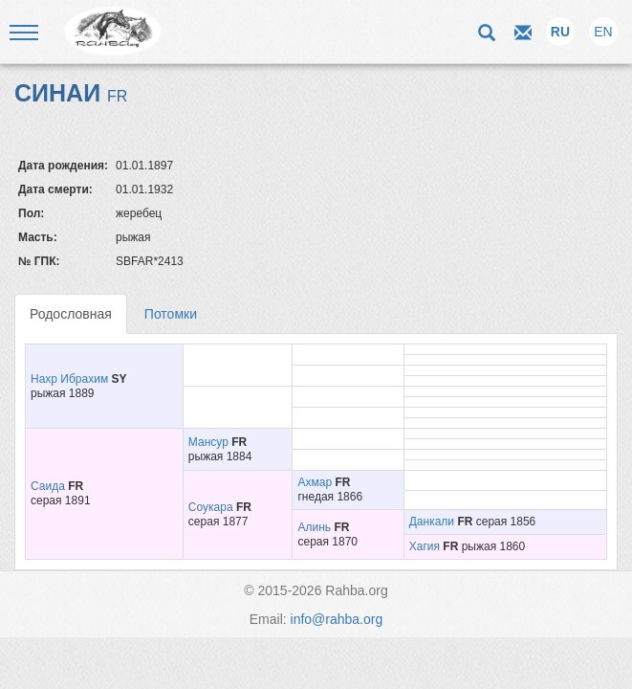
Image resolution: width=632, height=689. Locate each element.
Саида (48, 486)
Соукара (210, 507)
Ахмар (314, 482)
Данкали (431, 521)
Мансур (208, 442)
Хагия (424, 546)
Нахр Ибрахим (69, 379)
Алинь (314, 527)
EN (603, 31)
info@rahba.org (337, 619)
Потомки (170, 314)
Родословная (71, 314)
